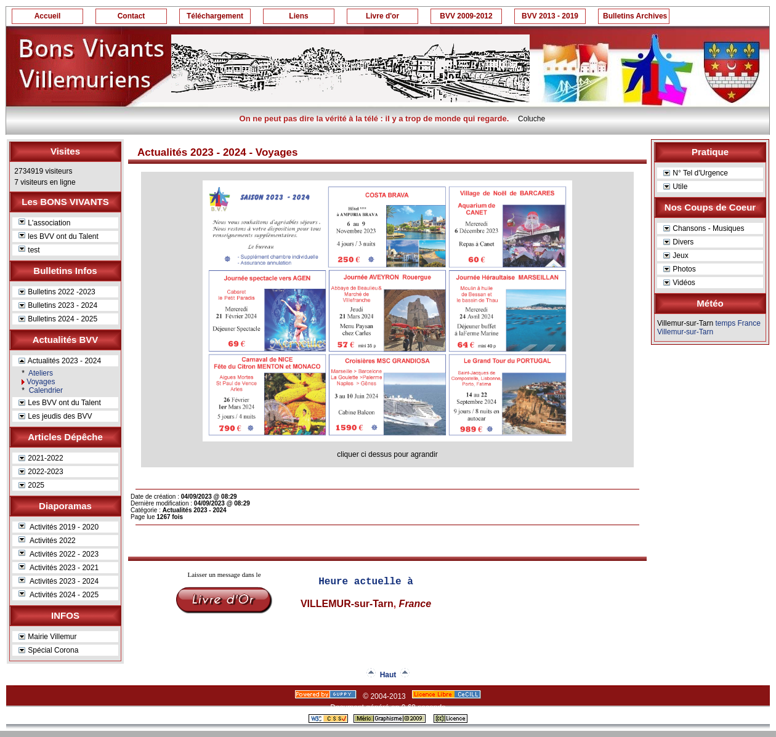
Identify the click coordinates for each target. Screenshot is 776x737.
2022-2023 (40, 471)
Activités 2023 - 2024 (58, 581)
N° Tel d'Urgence (695, 173)
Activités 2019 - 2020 (58, 527)
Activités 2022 (47, 540)
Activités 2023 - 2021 (58, 567)
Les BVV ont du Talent (59, 402)
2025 (31, 485)
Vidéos (679, 282)
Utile (675, 186)
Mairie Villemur (47, 636)
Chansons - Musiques (703, 228)
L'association (44, 223)
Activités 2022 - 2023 (58, 554)
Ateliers (39, 373)
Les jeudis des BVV (55, 416)
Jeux (676, 255)
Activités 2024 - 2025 (58, 594)
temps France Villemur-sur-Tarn (709, 327)
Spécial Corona (48, 650)
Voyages (40, 381)
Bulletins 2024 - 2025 (57, 319)
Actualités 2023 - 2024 (59, 360)
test (29, 250)
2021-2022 (40, 458)
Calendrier (44, 390)
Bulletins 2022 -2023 (56, 292)
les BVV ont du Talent (58, 236)
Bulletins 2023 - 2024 (57, 305)
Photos (679, 269)
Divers (678, 242)
